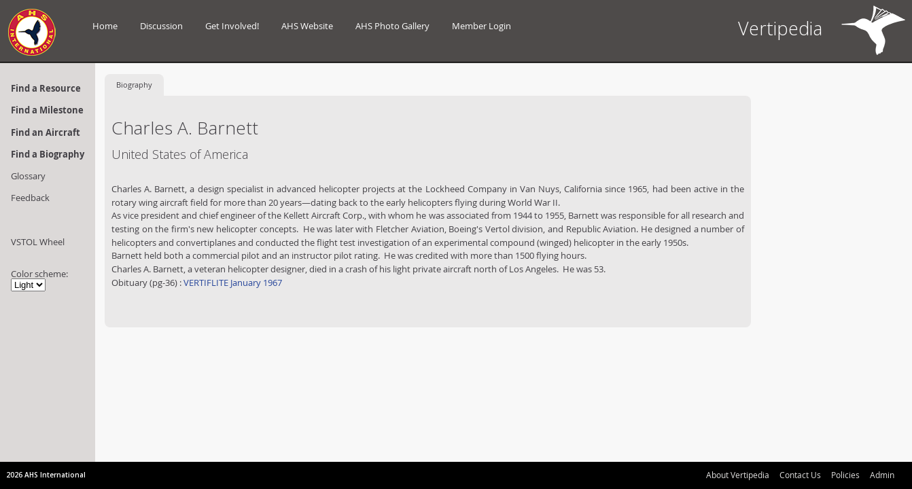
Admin (882, 474)
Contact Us (800, 474)
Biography (134, 84)
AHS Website (307, 26)
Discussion (161, 26)
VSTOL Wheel (38, 242)
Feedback (30, 198)
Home (105, 26)
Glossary (28, 176)
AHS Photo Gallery (392, 26)
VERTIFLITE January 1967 (231, 282)
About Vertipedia (737, 474)
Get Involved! (232, 26)
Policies (845, 474)
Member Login (481, 26)
